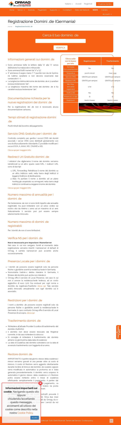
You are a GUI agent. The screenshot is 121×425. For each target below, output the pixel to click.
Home (12, 10)
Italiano (69, 4)
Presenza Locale (70, 97)
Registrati (88, 4)
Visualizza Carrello (104, 4)
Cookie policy (87, 421)
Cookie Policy (25, 412)
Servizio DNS (71, 77)
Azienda (31, 10)
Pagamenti (42, 10)
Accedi (78, 4)
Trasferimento (112, 61)
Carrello (104, 10)
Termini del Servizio (73, 421)
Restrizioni (71, 100)
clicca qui (41, 286)
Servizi (21, 10)
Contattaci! (67, 10)
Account (107, 14)
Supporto (54, 10)
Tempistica (70, 73)
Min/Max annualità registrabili (71, 86)
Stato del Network (82, 10)
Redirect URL (70, 81)
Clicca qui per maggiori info (19, 150)
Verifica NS (70, 93)
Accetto (34, 418)
